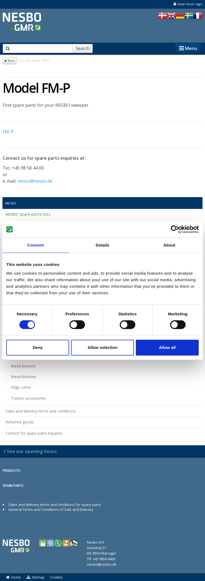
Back (9, 61)
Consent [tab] (35, 245)
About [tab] (169, 245)
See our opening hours (32, 451)
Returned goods (19, 422)
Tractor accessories (28, 398)
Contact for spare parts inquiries (33, 433)
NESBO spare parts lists (28, 214)
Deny (38, 347)
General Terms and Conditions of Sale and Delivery (50, 509)
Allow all (167, 347)
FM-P (8, 132)
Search (83, 48)
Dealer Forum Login (187, 4)
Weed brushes (23, 376)
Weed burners (23, 366)
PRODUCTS (11, 470)
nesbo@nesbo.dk (34, 181)
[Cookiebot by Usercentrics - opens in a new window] (175, 229)
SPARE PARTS (13, 485)
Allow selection (102, 347)
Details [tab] (102, 245)
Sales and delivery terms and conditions (40, 411)
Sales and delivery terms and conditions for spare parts (54, 504)
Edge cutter (21, 387)
